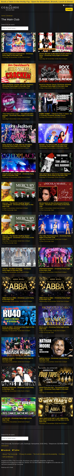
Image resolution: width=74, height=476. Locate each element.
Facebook (5, 450)
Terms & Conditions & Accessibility (45, 454)
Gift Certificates (8, 457)
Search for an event (8, 24)
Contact (62, 454)
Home (3, 15)
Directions (4, 446)
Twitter (15, 450)
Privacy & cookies (25, 454)
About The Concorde (10, 454)
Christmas (9, 15)
